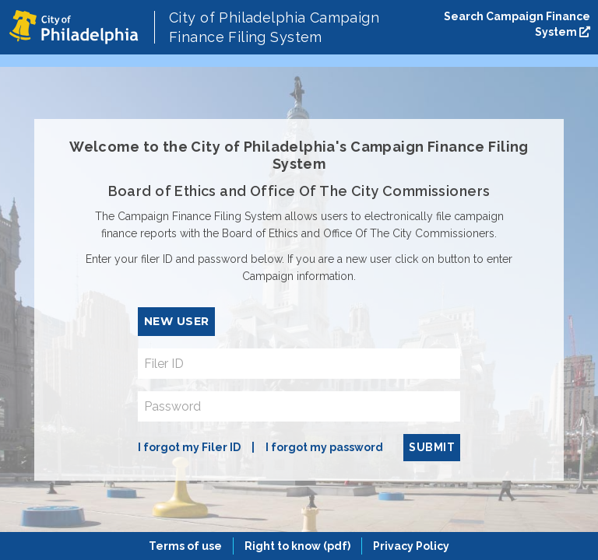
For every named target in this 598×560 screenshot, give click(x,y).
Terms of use (185, 546)
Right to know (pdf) (297, 546)
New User (176, 321)
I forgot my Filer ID (189, 447)
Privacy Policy (411, 546)
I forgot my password (324, 447)
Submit (432, 447)
